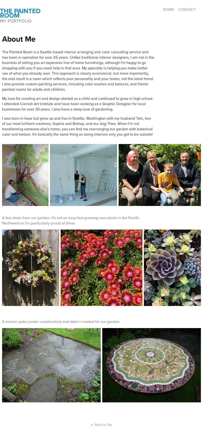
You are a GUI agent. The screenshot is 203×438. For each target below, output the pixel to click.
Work (168, 9)
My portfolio (16, 21)
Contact (187, 9)
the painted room (21, 13)
